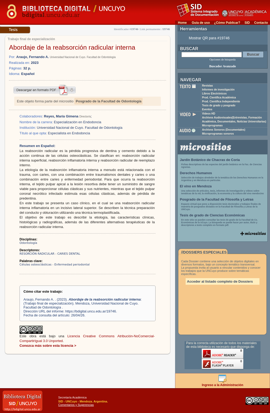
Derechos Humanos (196, 173)
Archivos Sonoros (223, 129)
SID (247, 23)
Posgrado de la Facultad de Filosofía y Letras (217, 199)
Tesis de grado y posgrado (218, 105)
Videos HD (208, 113)
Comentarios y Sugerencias (76, 404)
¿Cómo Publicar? (227, 23)
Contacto (261, 23)
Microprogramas (212, 125)
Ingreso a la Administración (222, 383)
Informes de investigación (218, 89)
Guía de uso (201, 23)
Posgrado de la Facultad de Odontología (108, 101)
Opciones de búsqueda (223, 59)
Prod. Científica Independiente (221, 101)
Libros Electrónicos (214, 93)
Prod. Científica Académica (219, 97)
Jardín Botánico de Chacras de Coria (210, 160)
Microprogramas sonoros (218, 133)
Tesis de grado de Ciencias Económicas (212, 215)
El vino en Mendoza (196, 186)
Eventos (207, 109)
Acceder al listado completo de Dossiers (220, 281)
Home (182, 23)
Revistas (207, 85)
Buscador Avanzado (222, 66)
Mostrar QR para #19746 (209, 38)
